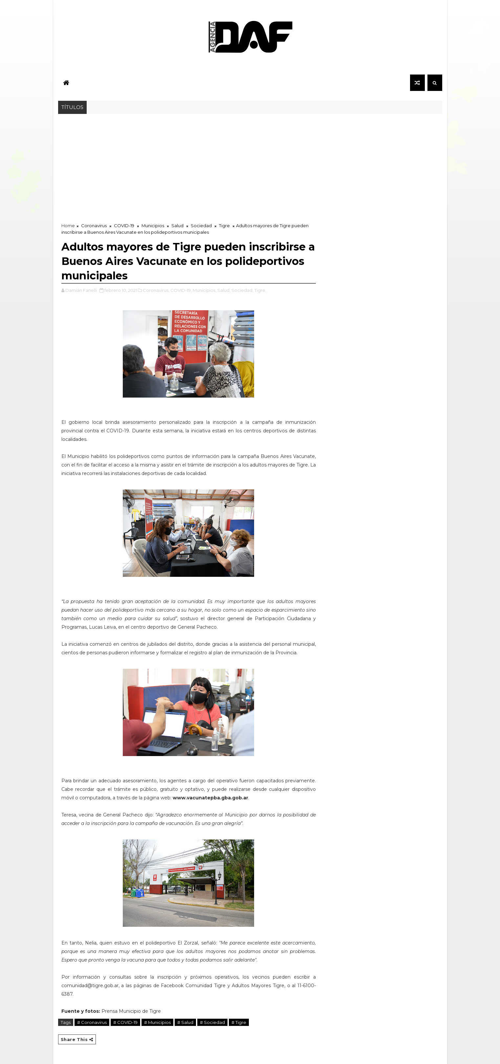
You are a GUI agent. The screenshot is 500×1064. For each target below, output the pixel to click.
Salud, (223, 290)
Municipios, (204, 290)
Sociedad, (242, 290)
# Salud (185, 1022)
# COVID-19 (125, 1022)
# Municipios (157, 1022)
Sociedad (201, 225)
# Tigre (238, 1022)
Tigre (224, 225)
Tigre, (260, 290)
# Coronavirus (92, 1022)
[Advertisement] (250, 163)
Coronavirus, (156, 290)
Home (68, 225)
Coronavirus (94, 225)
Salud (177, 225)
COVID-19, (181, 290)
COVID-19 (124, 225)
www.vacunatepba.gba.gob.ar (210, 798)
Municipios (152, 225)
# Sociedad (212, 1022)
